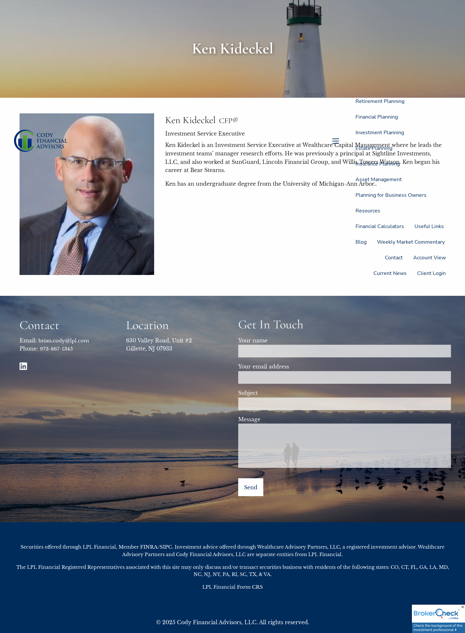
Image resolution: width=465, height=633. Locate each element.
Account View (429, 257)
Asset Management (379, 179)
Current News (390, 273)
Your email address (291, 366)
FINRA (149, 547)
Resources (368, 210)
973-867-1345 (56, 349)
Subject (276, 393)
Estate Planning (374, 148)
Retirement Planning (380, 101)
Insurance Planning (378, 163)
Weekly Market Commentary (411, 242)
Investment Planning (380, 132)
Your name (281, 340)
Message (277, 419)
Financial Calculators (380, 226)
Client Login (431, 273)
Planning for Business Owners (391, 195)
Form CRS (250, 587)
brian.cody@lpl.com (63, 341)
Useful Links (429, 226)
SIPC (166, 547)
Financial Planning (377, 117)
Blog (361, 242)
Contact (394, 257)
